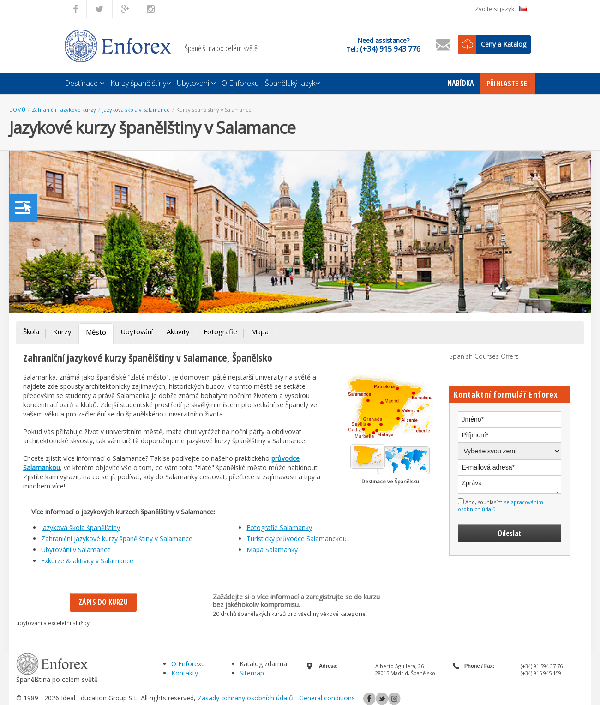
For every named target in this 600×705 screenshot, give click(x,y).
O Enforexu (240, 83)
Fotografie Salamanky (279, 527)
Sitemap (252, 673)
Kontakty (184, 673)
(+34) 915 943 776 (390, 49)
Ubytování (136, 331)
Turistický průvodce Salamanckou (296, 538)
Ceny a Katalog (503, 44)
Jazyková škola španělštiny (80, 527)
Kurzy (62, 331)
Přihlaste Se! (507, 83)
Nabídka (460, 83)
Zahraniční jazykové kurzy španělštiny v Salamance (116, 538)
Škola (31, 331)
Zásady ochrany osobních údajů (245, 697)
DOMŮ (17, 109)
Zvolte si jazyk (501, 9)
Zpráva (510, 484)
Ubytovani (196, 83)
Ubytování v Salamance (76, 549)
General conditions (327, 697)
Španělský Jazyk (292, 83)
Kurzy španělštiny (140, 83)
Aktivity (178, 331)
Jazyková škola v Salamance (136, 109)
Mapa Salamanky (272, 549)
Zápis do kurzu (103, 602)
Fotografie (220, 331)
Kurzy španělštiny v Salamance (214, 109)
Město (96, 332)
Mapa (260, 331)
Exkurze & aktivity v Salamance (87, 560)
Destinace (84, 83)
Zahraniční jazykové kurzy (64, 109)
